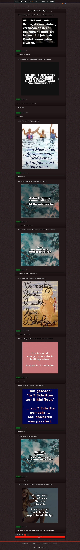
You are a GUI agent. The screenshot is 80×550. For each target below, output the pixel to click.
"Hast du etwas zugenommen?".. (28, 436)
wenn (27, 273)
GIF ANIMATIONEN (38, 5)
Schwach (23, 51)
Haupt (26, 1)
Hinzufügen (50, 1)
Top (31, 1)
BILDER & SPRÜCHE (23, 5)
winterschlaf (43, 530)
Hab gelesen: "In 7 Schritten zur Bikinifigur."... (32, 385)
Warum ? (21, 107)
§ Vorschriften (29, 3)
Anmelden (17, 3)
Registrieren (23, 3)
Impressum (38, 547)
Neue (36, 1)
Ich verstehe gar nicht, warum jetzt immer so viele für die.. (36, 339)
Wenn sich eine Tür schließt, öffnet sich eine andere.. (34, 59)
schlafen (33, 530)
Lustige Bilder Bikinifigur (37, 11)
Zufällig (42, 1)
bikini (31, 225)
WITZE (16, 5)
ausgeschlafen (51, 530)
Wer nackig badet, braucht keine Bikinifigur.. (31, 278)
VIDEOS (31, 5)
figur (34, 273)
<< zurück (18, 534)
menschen (38, 530)
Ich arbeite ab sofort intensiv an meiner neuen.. (32, 181)
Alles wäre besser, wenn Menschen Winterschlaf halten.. (35, 484)
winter (47, 530)
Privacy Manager (43, 547)
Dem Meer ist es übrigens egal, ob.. (29, 121)
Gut (18, 51)
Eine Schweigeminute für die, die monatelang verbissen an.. (36, 15)
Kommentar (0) (20, 54)
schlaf (27, 530)
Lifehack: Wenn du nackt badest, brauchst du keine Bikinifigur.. (37, 229)
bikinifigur (28, 54)
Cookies (35, 547)
